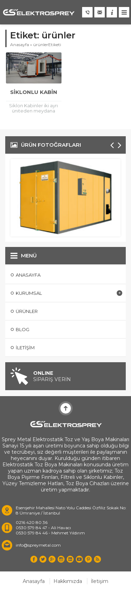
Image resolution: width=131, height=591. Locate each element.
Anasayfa (19, 44)
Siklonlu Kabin (33, 92)
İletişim (99, 581)
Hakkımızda (67, 581)
